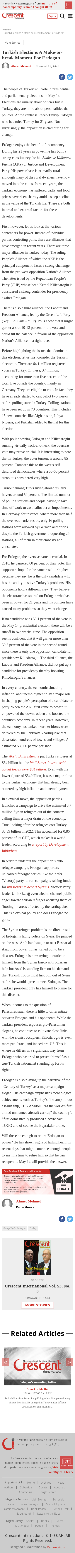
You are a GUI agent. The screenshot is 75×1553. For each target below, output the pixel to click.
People (39, 1525)
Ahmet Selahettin (38, 1389)
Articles (30, 1521)
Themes (55, 1525)
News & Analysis (30, 1504)
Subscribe (26, 1487)
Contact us (25, 1492)
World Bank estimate (23, 756)
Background (23, 1513)
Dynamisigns (56, 1547)
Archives (46, 1482)
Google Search (47, 1492)
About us (59, 1487)
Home (31, 1482)
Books (45, 1521)
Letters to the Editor (49, 1513)
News (61, 1482)
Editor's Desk (61, 1509)
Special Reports (55, 1504)
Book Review (38, 1509)
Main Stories (38, 1499)
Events (59, 1521)
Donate (43, 1487)
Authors (8, 1487)
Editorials (58, 1499)
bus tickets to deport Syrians (27, 887)
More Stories (37, 1305)
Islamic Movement (14, 1509)
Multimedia (22, 1525)
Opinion (9, 1504)
